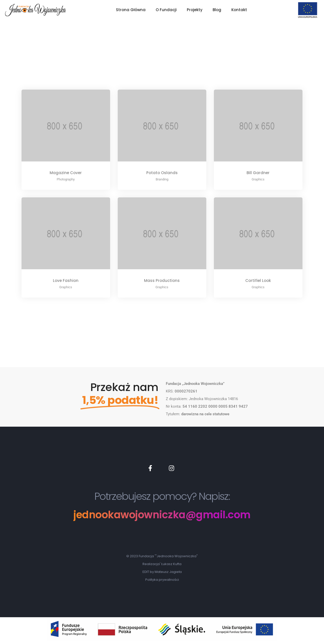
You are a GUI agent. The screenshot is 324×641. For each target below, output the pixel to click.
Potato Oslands (162, 172)
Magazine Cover (66, 172)
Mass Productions (162, 280)
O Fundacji (166, 9)
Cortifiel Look (258, 280)
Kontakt (239, 9)
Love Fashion (65, 280)
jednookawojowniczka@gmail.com (162, 515)
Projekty (194, 9)
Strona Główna (131, 9)
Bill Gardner (258, 172)
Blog (217, 9)
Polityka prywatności (162, 579)
